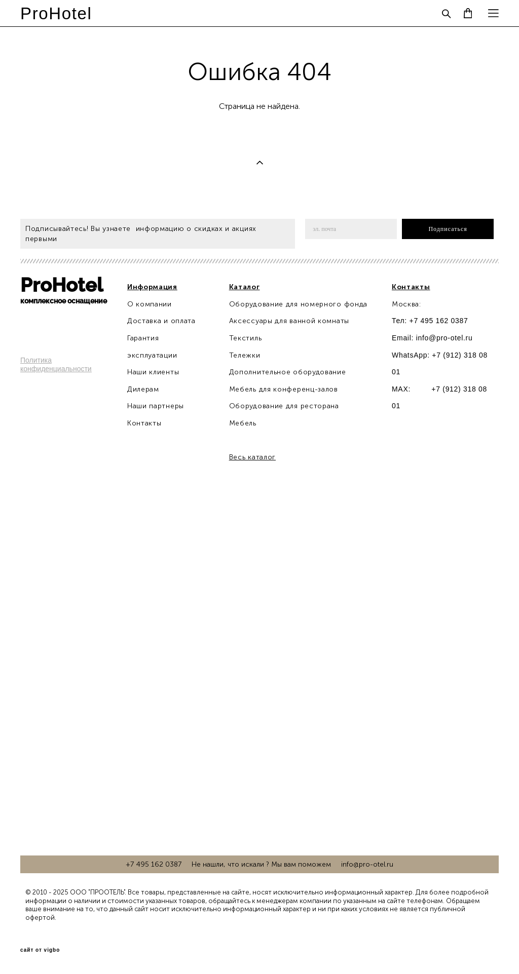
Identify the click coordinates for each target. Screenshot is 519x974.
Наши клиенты (153, 372)
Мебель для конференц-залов (283, 389)
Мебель (242, 423)
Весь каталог (252, 457)
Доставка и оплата (161, 321)
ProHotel (56, 13)
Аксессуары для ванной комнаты (289, 321)
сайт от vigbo (40, 950)
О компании (149, 304)
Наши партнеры (155, 406)
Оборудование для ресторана (284, 406)
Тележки (245, 355)
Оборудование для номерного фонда (298, 304)
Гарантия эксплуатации (152, 347)
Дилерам (143, 389)
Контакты (144, 423)
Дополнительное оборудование (287, 372)
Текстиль (245, 338)
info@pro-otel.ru (444, 338)
